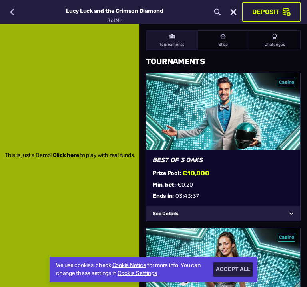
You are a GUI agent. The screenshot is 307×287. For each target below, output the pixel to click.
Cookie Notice (129, 265)
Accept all (233, 269)
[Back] (12, 12)
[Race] (233, 12)
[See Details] (291, 213)
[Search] (217, 12)
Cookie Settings (137, 273)
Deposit (271, 12)
